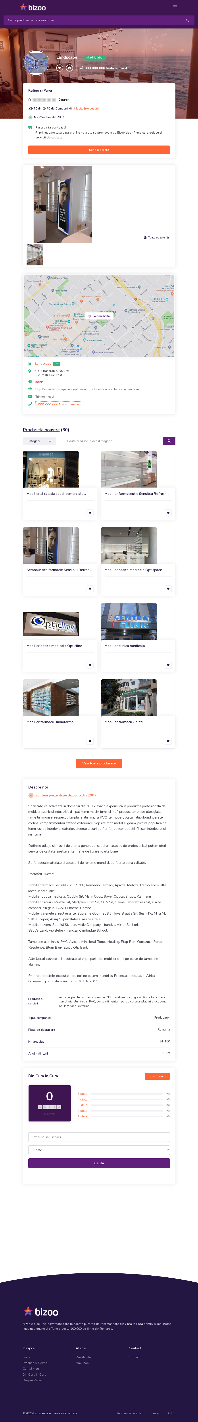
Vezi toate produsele (99, 763)
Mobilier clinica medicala (125, 645)
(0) (168, 1093)
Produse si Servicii (35, 1363)
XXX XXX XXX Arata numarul (106, 68)
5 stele (82, 1094)
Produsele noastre (41, 430)
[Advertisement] (99, 1222)
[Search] (92, 20)
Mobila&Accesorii (86, 108)
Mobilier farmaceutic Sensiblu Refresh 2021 (136, 493)
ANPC (171, 1413)
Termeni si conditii (129, 1413)
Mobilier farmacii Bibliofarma (50, 722)
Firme (26, 1357)
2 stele (82, 1111)
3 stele (82, 1105)
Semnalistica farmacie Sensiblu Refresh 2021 (59, 570)
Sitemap (154, 1413)
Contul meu (31, 1369)
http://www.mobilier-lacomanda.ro (115, 389)
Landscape (66, 58)
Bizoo (37, 1413)
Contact (134, 1357)
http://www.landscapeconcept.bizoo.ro (62, 389)
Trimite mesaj (44, 397)
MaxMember (84, 1357)
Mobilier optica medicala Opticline (54, 645)
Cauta (99, 1163)
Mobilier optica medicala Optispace (133, 569)
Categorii (39, 441)
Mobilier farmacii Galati (124, 722)
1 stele (82, 1116)
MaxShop (82, 1363)
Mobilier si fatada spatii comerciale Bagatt (55, 493)
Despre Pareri (32, 1380)
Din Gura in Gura (34, 1375)
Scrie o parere (99, 150)
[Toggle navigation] (175, 7)
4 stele (82, 1099)
